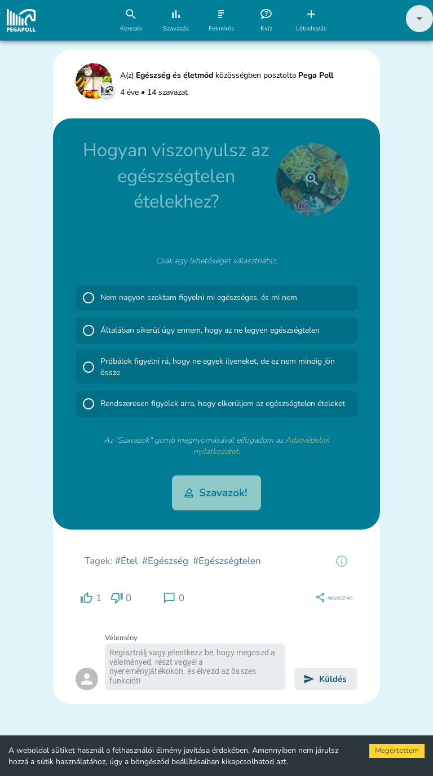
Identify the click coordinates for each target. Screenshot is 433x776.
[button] (419, 29)
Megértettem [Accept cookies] (397, 751)
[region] (341, 561)
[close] (312, 179)
